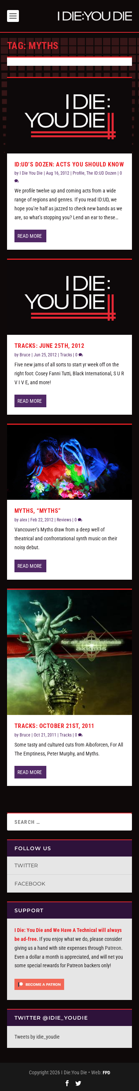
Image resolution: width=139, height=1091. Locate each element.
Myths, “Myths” (37, 510)
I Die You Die (31, 173)
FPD (106, 1072)
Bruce (25, 354)
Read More (29, 236)
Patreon (113, 948)
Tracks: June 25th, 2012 (49, 345)
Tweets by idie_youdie (37, 1037)
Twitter (26, 865)
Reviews (64, 519)
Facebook (29, 883)
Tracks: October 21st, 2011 (54, 725)
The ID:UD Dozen (101, 173)
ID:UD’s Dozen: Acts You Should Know (69, 164)
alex (23, 519)
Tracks (66, 354)
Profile (79, 173)
